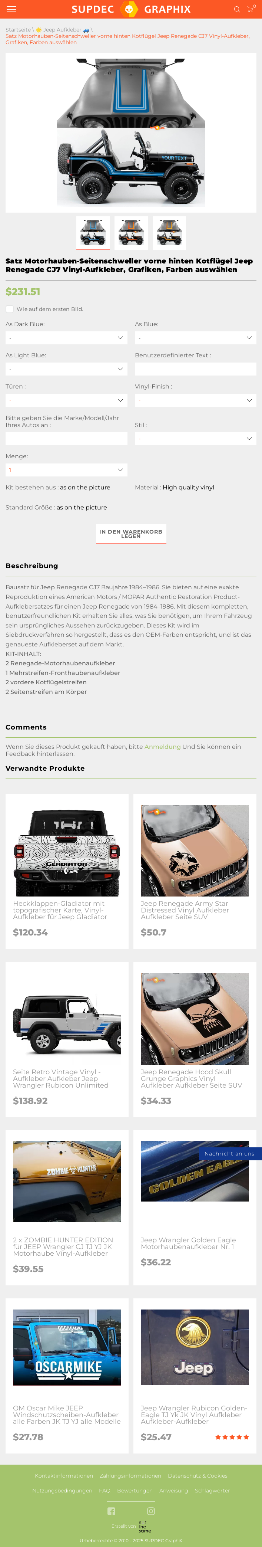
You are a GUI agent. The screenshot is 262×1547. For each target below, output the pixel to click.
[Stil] (196, 438)
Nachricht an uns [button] (230, 1153)
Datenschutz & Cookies (198, 1475)
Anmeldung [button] (163, 746)
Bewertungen (135, 1490)
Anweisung (173, 1490)
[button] (93, 233)
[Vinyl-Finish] (196, 400)
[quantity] (66, 469)
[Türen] (66, 400)
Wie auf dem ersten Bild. (44, 309)
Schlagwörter (212, 1490)
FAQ (104, 1490)
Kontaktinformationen (64, 1475)
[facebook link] (111, 1512)
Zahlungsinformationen (130, 1475)
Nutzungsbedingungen (62, 1490)
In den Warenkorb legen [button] (131, 534)
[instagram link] (151, 1512)
